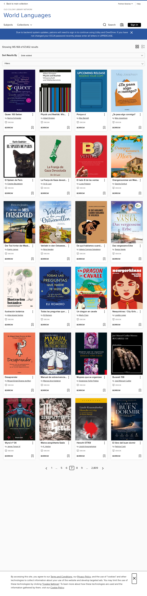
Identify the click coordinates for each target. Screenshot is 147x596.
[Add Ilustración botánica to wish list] (32, 325)
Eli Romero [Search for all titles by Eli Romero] (47, 315)
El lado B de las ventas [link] (88, 180)
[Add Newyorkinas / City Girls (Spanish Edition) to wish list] (140, 325)
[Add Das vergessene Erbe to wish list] (140, 259)
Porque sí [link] (81, 114)
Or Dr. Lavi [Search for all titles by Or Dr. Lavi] (47, 184)
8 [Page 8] (77, 468)
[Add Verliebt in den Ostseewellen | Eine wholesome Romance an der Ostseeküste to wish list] (68, 259)
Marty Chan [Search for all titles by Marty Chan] (83, 315)
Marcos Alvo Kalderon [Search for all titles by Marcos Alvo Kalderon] (52, 381)
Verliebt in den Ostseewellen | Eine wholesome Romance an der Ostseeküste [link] (54, 246)
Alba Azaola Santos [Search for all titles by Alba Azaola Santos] (15, 315)
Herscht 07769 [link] (84, 443)
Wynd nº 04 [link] (11, 443)
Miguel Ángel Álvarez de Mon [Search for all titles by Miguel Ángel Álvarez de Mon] (19, 381)
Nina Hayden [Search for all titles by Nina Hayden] (48, 249)
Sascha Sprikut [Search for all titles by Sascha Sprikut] (121, 184)
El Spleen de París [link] (13, 180)
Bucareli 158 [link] (118, 377)
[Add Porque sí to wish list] (104, 128)
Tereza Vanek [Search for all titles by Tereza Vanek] (120, 249)
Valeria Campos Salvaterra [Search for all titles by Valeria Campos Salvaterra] (89, 249)
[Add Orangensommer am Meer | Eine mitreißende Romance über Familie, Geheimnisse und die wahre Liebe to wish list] (140, 193)
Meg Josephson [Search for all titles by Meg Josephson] (121, 118)
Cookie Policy (57, 587)
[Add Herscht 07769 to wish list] (104, 456)
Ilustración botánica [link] (14, 311)
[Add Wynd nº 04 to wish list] (32, 456)
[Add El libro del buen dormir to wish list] (140, 456)
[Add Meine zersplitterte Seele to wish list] (68, 456)
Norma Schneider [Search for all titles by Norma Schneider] (14, 118)
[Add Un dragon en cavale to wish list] (104, 325)
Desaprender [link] (11, 377)
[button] (125, 4)
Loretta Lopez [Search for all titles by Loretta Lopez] (120, 315)
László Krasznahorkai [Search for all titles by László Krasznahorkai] (87, 446)
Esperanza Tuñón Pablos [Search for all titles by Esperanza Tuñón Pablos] (89, 381)
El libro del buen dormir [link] (123, 443)
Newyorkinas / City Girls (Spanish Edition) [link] (125, 311)
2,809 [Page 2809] (94, 468)
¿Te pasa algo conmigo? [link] (123, 114)
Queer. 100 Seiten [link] (13, 114)
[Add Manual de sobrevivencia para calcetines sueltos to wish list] (68, 390)
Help (139, 4)
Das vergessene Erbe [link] (122, 246)
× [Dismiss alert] (131, 32)
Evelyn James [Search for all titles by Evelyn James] (12, 249)
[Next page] (103, 468)
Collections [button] (24, 24)
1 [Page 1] (51, 468)
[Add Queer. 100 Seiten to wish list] (32, 128)
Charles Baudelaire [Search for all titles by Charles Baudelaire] (15, 184)
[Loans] (122, 25)
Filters (7, 63)
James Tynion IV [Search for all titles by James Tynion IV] (13, 446)
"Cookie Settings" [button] (50, 584)
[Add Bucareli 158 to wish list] (140, 390)
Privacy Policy (84, 576)
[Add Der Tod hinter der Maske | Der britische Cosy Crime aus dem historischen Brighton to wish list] (32, 259)
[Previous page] (46, 468)
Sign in (134, 24)
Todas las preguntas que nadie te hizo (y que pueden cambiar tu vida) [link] (54, 311)
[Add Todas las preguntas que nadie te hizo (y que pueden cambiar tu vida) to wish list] (68, 325)
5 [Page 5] (61, 468)
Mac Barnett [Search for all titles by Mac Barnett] (84, 118)
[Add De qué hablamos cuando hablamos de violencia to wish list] (104, 259)
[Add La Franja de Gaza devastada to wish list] (68, 193)
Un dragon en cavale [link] (87, 311)
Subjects (8, 24)
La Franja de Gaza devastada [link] (54, 180)
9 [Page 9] (82, 468)
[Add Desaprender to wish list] (32, 390)
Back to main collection (16, 4)
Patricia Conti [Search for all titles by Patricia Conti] (120, 446)
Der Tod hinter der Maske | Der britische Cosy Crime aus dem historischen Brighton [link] (18, 246)
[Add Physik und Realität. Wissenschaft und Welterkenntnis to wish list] (68, 128)
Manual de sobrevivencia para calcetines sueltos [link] (54, 377)
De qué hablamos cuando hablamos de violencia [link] (90, 246)
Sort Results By (9, 55)
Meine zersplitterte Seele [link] (53, 443)
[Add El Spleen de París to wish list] (32, 193)
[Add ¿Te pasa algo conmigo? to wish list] (140, 128)
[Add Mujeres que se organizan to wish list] (104, 390)
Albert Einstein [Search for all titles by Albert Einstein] (49, 118)
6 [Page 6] (66, 468)
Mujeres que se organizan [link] (89, 377)
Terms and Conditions (61, 576)
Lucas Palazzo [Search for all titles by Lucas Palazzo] (85, 184)
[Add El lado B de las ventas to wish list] (104, 193)
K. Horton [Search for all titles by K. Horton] (47, 446)
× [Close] (134, 578)
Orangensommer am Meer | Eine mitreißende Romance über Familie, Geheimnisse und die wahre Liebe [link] (125, 180)
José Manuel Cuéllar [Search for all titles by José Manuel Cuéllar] (123, 381)
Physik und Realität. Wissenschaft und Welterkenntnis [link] (54, 114)
